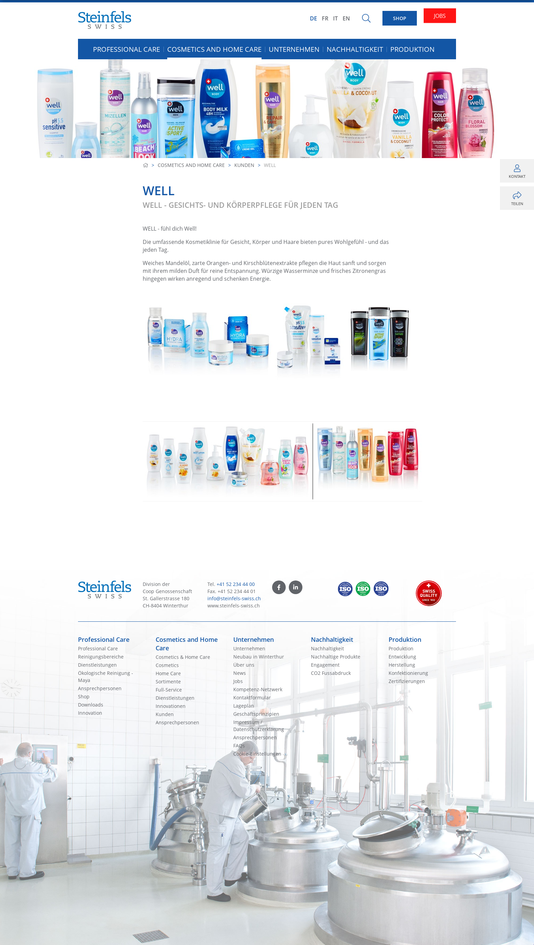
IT (335, 18)
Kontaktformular (252, 697)
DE (313, 18)
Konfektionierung (408, 673)
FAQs (239, 745)
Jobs (238, 681)
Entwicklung (402, 656)
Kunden (244, 165)
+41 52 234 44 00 (236, 584)
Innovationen (171, 706)
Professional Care (103, 639)
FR (325, 18)
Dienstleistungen (97, 665)
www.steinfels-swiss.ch (233, 605)
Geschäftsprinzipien (256, 714)
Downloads (90, 704)
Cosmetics (167, 665)
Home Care (168, 673)
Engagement (325, 665)
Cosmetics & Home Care (183, 657)
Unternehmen (253, 639)
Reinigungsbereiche (101, 656)
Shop (84, 696)
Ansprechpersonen (100, 688)
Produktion (405, 639)
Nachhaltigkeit (332, 639)
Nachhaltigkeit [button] (355, 49)
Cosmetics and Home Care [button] (214, 49)
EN (346, 18)
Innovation (90, 713)
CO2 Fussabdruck (331, 673)
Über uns (243, 665)
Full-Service (169, 689)
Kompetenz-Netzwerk (257, 689)
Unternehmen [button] (294, 49)
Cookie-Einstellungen (257, 753)
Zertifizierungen (407, 681)
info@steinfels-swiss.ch (234, 598)
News (239, 673)
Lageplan (243, 705)
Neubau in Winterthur (258, 656)
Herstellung (402, 665)
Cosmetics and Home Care (191, 165)
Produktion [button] (412, 49)
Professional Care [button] (126, 49)
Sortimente (168, 681)
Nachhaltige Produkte (335, 656)
